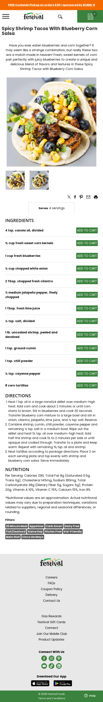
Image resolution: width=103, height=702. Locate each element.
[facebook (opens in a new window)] (44, 659)
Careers (51, 577)
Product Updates (51, 639)
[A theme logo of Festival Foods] (33, 16)
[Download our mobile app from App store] (40, 683)
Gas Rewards (51, 616)
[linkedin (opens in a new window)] (59, 667)
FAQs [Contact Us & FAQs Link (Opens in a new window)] (51, 583)
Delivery (51, 595)
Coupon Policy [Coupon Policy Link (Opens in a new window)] (51, 589)
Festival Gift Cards (52, 622)
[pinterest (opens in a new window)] (59, 659)
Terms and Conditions (51, 698)
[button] (15, 180)
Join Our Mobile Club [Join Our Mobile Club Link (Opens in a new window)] (51, 634)
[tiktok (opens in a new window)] (51, 667)
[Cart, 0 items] (90, 16)
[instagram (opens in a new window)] (51, 659)
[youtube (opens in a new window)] (44, 667)
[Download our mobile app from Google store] (63, 683)
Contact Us (51, 601)
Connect (51, 628)
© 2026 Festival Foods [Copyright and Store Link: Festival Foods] (51, 694)
